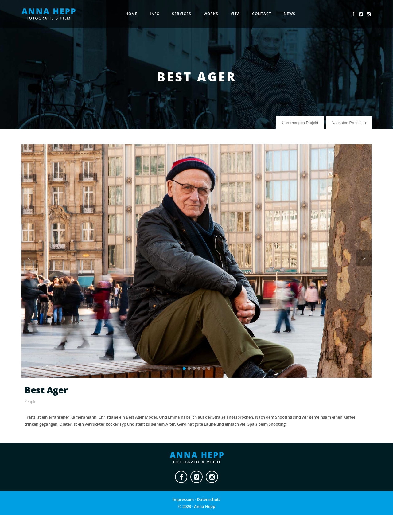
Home (131, 13)
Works (211, 13)
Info (155, 13)
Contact (261, 13)
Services (181, 13)
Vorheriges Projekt (302, 122)
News (289, 13)
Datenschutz (208, 499)
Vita (235, 13)
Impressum (183, 499)
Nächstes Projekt (347, 122)
